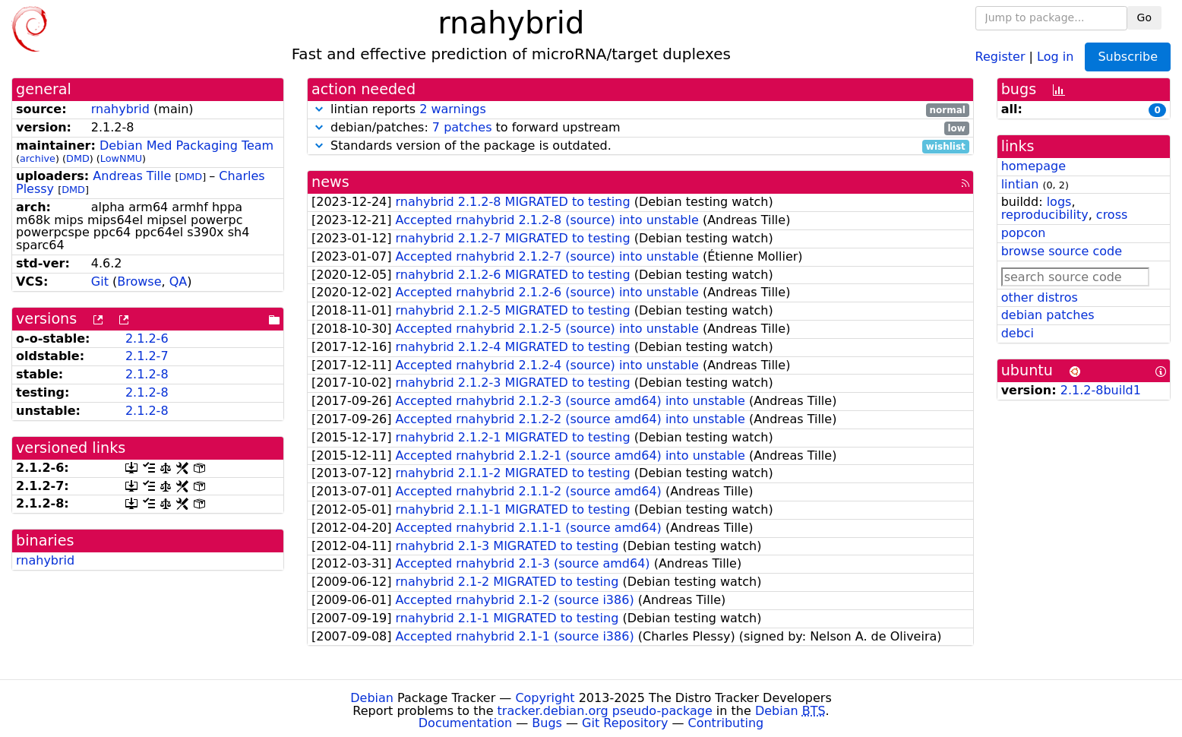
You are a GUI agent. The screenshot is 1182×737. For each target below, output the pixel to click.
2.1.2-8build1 (1100, 390)
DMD (78, 158)
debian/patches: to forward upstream (640, 128)
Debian (371, 698)
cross (1111, 214)
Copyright (544, 698)
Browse (139, 281)
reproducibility (1045, 214)
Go (1144, 17)
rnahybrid (120, 109)
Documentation (465, 723)
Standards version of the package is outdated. (640, 146)
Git (100, 281)
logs (1059, 202)
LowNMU (121, 158)
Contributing (726, 723)
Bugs (547, 723)
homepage (1033, 166)
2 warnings (452, 109)
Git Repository (625, 723)
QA (178, 281)
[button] (319, 109)
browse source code (1061, 251)
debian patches (1048, 315)
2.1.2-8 (147, 374)
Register (1000, 56)
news (330, 182)
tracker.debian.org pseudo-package (605, 711)
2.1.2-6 (147, 338)
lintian (1020, 184)
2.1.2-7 (147, 356)
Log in (1055, 56)
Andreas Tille (132, 176)
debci (1017, 333)
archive (37, 158)
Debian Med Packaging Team (186, 145)
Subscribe (1128, 56)
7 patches (462, 127)
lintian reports (640, 109)
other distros (1039, 297)
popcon (1023, 233)
